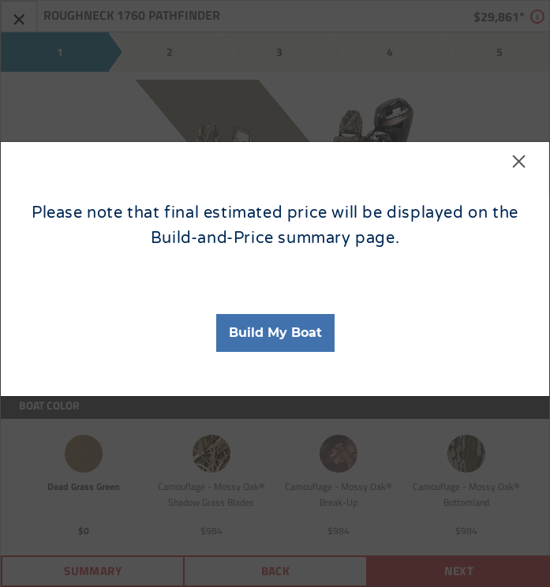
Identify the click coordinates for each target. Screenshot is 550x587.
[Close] (519, 168)
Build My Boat (275, 332)
